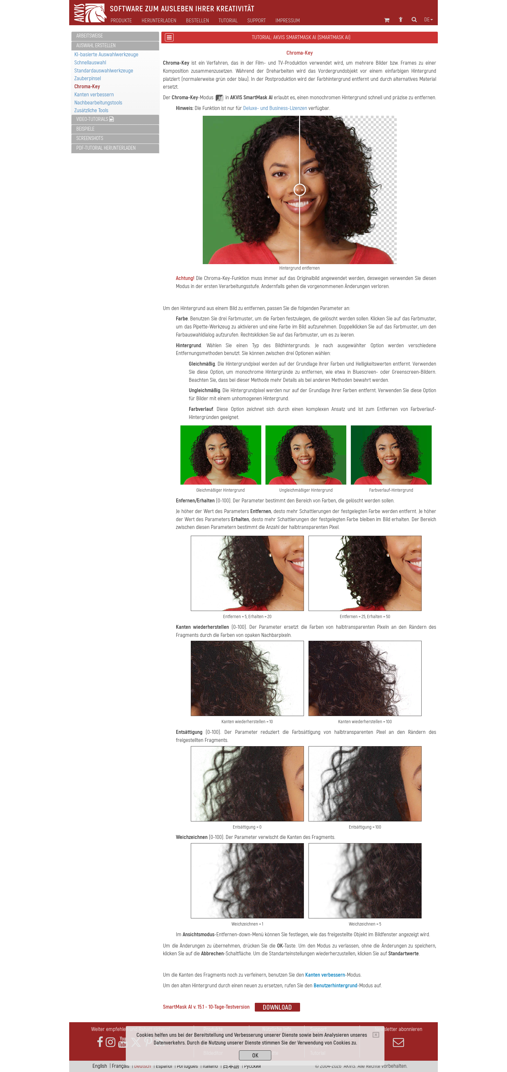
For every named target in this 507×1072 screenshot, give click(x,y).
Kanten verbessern (94, 94)
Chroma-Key (87, 86)
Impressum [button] (287, 20)
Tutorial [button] (228, 20)
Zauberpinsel (87, 78)
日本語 (231, 1066)
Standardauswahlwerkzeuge (103, 70)
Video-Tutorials (95, 119)
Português (187, 1066)
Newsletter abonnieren (398, 1037)
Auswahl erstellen (96, 45)
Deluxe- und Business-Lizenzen (275, 108)
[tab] (115, 36)
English (99, 1066)
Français (120, 1066)
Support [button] (256, 20)
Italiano (210, 1066)
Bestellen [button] (197, 20)
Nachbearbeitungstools (98, 102)
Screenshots (89, 138)
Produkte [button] (121, 20)
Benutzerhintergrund (335, 985)
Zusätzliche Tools (91, 110)
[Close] (375, 1034)
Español (164, 1066)
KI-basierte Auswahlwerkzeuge (106, 54)
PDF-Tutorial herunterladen (106, 148)
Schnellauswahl (90, 62)
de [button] (428, 19)
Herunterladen (159, 20)
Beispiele (85, 129)
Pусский (252, 1066)
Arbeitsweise (89, 36)
